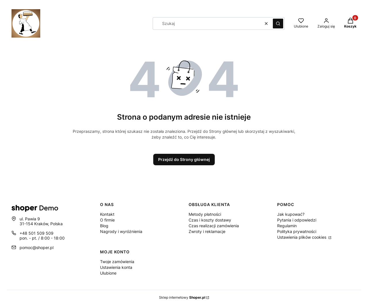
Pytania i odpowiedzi (296, 219)
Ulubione (108, 273)
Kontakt (107, 214)
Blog (104, 225)
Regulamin (287, 225)
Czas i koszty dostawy (210, 219)
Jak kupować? (290, 214)
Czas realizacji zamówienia (214, 225)
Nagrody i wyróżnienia (121, 231)
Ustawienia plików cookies (302, 237)
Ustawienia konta (116, 267)
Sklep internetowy (182, 297)
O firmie (107, 219)
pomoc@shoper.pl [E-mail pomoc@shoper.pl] (36, 247)
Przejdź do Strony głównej (184, 159)
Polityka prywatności (296, 231)
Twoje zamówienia (117, 261)
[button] (278, 23)
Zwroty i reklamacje (207, 231)
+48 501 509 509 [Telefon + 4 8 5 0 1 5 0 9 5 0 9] (36, 233)
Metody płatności (205, 214)
